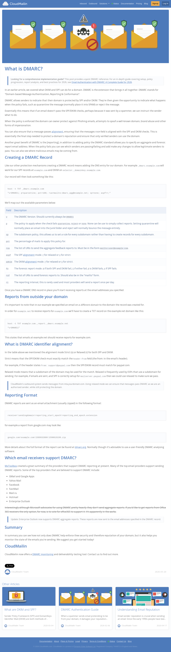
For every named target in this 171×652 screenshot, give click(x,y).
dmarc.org (80, 447)
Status (116, 4)
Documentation (127, 4)
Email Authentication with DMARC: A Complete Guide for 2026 (102, 82)
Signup (155, 3)
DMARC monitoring (42, 554)
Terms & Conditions (97, 641)
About (56, 641)
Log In (165, 3)
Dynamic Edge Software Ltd (85, 646)
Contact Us (121, 641)
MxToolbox (11, 465)
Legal (77, 641)
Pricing (139, 4)
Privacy (84, 641)
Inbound (83, 4)
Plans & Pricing (67, 641)
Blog (146, 4)
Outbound (93, 4)
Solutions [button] (103, 4)
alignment (57, 131)
